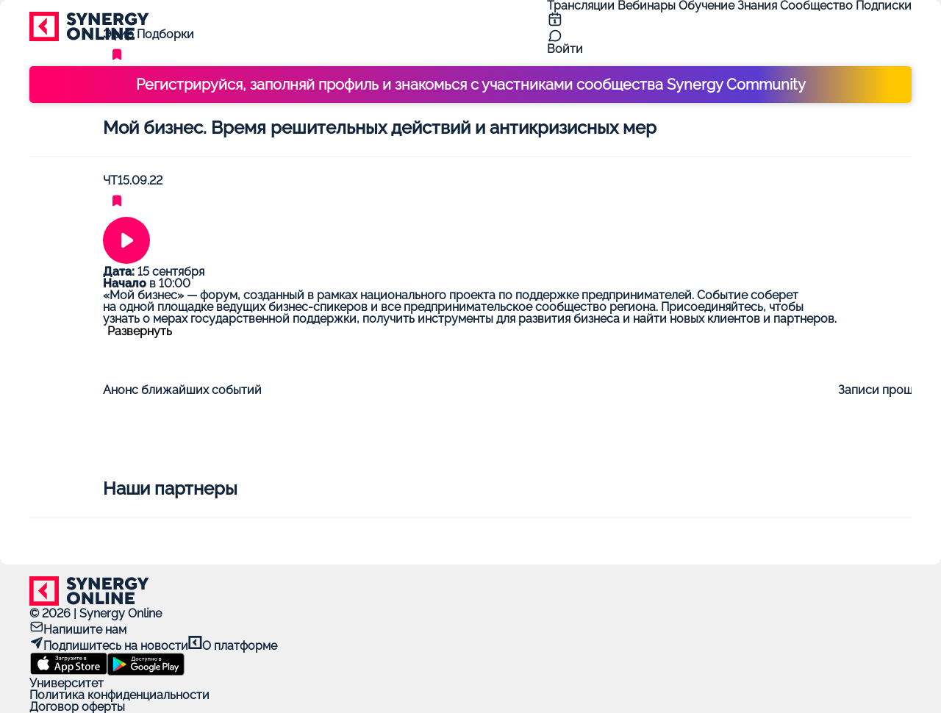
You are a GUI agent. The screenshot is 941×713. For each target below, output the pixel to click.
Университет (66, 683)
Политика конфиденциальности (119, 695)
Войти (565, 49)
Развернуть (139, 331)
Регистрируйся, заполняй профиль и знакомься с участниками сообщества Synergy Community (471, 84)
